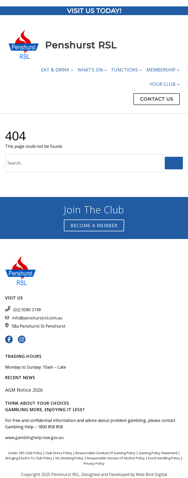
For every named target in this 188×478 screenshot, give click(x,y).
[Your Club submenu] (178, 84)
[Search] (174, 163)
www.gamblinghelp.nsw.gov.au (34, 437)
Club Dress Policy (58, 453)
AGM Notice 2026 (24, 390)
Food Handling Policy (164, 458)
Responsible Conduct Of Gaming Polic (104, 453)
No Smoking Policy (69, 458)
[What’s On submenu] (105, 69)
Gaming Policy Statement (158, 453)
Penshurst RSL (80, 45)
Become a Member (94, 225)
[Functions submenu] (140, 69)
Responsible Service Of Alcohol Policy (116, 458)
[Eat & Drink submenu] (72, 69)
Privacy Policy (94, 463)
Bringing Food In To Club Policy (29, 458)
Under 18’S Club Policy (25, 453)
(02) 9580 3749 (27, 310)
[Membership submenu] (178, 69)
